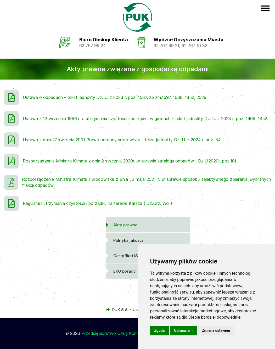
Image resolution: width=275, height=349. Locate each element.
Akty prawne (125, 225)
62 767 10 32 (194, 45)
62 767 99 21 (166, 45)
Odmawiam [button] (183, 330)
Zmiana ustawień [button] (216, 330)
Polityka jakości (128, 240)
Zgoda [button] (159, 330)
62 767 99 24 (92, 45)
